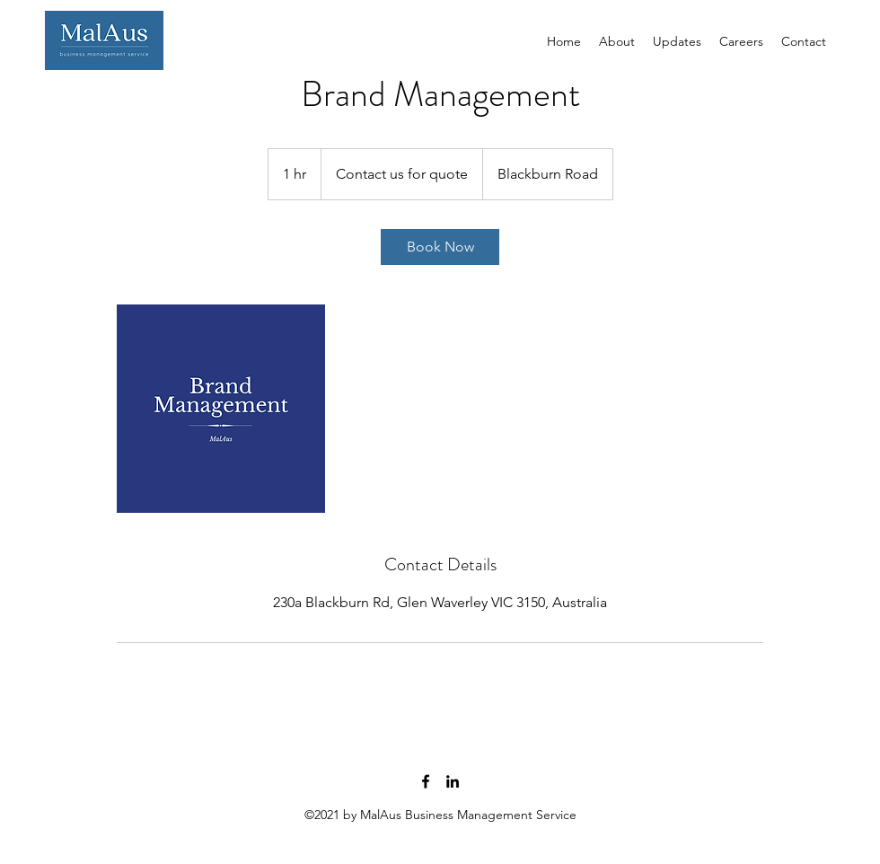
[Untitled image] (221, 408)
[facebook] (426, 781)
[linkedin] (453, 781)
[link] (440, 247)
